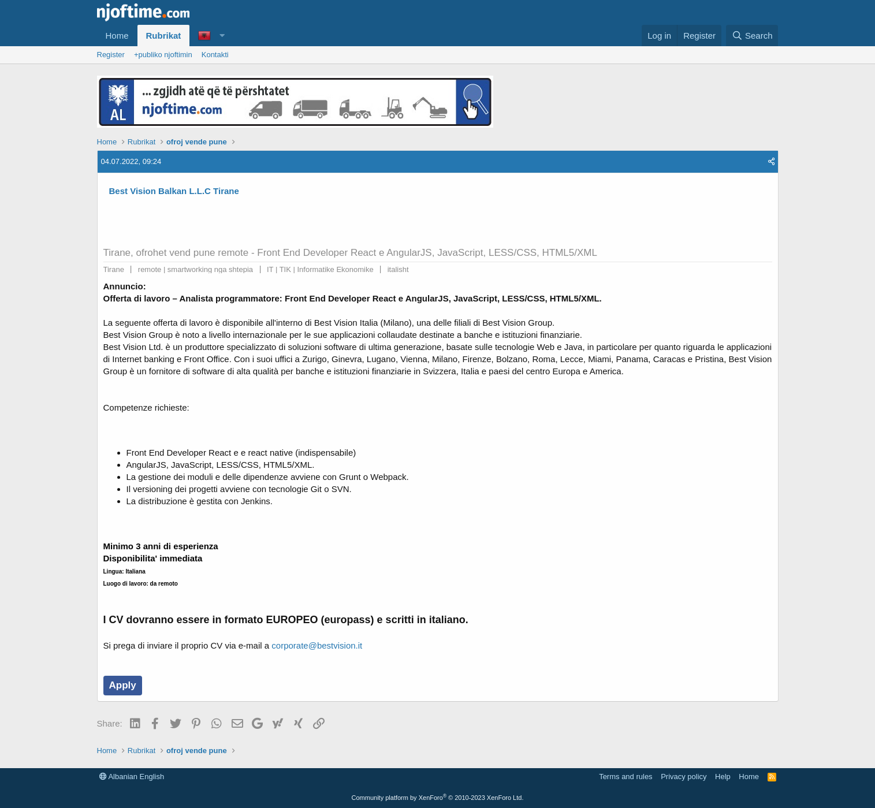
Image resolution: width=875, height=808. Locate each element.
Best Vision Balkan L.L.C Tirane (174, 191)
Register (111, 54)
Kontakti (215, 54)
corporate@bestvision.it (316, 645)
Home (117, 35)
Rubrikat (163, 35)
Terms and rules (625, 776)
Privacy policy (683, 776)
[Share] (771, 162)
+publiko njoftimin (163, 54)
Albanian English (132, 776)
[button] (222, 35)
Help (723, 776)
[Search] (752, 35)
